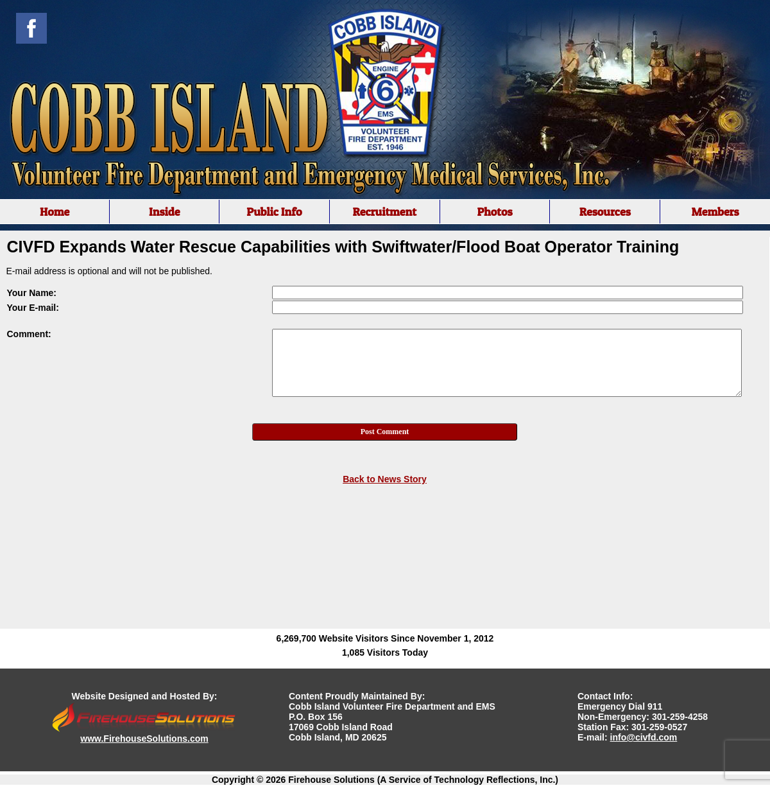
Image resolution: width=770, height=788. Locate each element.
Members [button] (715, 211)
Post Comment (385, 431)
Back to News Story (385, 479)
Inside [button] (164, 211)
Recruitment (384, 211)
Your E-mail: (33, 307)
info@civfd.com (644, 737)
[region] (385, 211)
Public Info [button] (274, 211)
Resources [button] (605, 211)
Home (54, 211)
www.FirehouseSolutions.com (144, 738)
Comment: (29, 334)
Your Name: (32, 293)
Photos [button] (494, 211)
